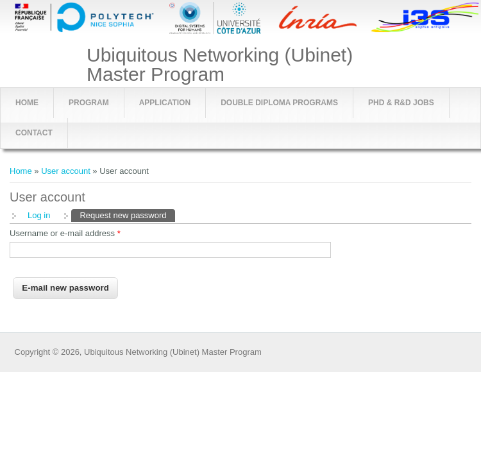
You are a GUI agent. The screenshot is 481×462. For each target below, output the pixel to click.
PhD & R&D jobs (401, 102)
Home (26, 102)
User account (65, 171)
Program (89, 102)
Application (164, 102)
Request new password (127, 214)
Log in (39, 215)
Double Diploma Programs (279, 102)
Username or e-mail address (65, 233)
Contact (34, 132)
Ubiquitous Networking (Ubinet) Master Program (220, 65)
